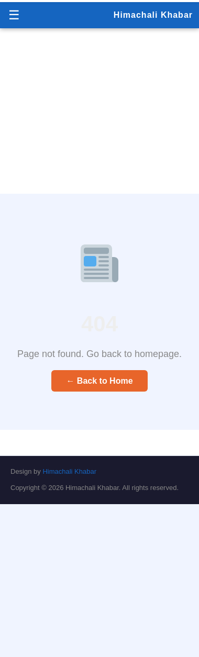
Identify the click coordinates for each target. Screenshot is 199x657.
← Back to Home (99, 380)
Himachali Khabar (153, 14)
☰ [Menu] (14, 15)
